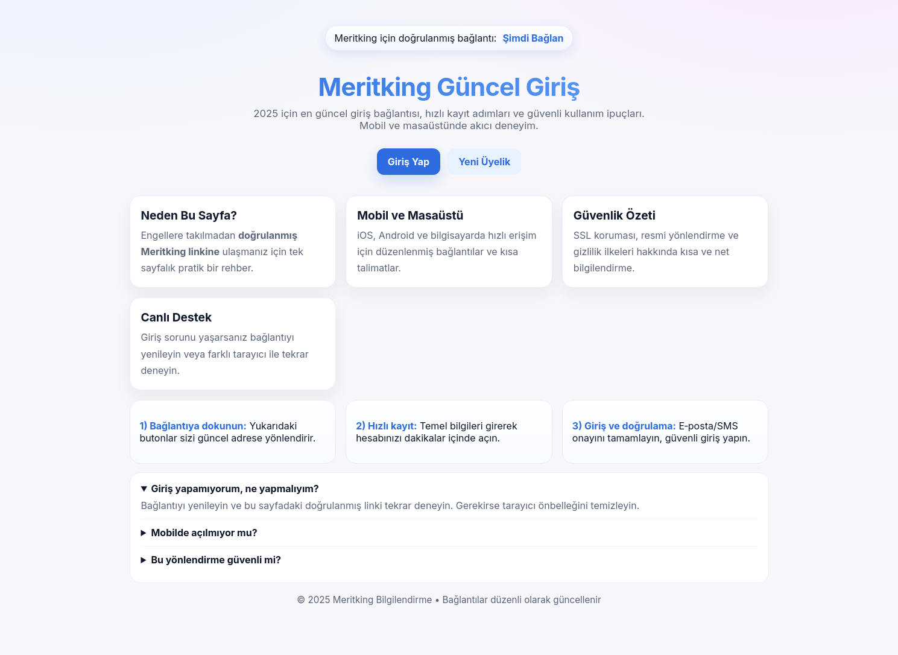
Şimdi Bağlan (532, 38)
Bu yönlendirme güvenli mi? (215, 560)
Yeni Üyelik (484, 162)
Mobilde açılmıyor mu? (204, 533)
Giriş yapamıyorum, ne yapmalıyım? (234, 489)
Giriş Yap (408, 162)
